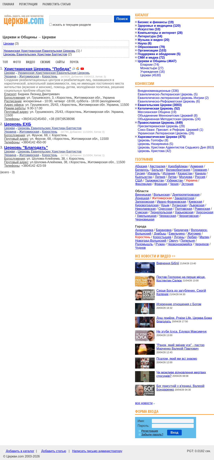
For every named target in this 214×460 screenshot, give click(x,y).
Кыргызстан (143, 177)
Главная (8, 4)
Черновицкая (144, 219)
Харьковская (184, 212)
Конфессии (144, 83)
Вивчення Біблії (167, 263)
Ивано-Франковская (171, 201)
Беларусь (142, 169)
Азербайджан (178, 166)
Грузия (140, 173)
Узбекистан (175, 180)
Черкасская (167, 216)
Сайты (60, 62)
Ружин (160, 244)
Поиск (122, 19)
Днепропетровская (185, 194)
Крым (165, 205)
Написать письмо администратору (97, 451)
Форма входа (146, 411)
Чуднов (140, 247)
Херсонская (204, 212)
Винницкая (143, 194)
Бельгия (157, 169)
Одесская (165, 208)
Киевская (195, 201)
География (144, 159)
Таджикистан (154, 180)
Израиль (153, 173)
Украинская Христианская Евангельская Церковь (39, 51)
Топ (5, 62)
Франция (160, 184)
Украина (10, 76)
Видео (30, 62)
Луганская (179, 205)
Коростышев (162, 237)
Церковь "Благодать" (26, 147)
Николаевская (145, 208)
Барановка (164, 230)
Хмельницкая (147, 216)
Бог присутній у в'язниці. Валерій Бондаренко (180, 387)
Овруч (173, 240)
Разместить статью (57, 4)
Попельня (188, 240)
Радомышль (144, 244)
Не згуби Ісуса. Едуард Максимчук (181, 331)
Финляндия (143, 184)
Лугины (179, 237)
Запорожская (144, 201)
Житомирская (29, 76)
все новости (144, 403)
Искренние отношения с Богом (178, 304)
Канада (200, 173)
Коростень (49, 76)
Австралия (157, 166)
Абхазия (141, 166)
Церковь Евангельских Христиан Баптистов (35, 54)
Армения (196, 166)
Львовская (196, 205)
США (138, 180)
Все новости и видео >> (155, 256)
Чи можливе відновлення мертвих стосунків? (181, 374)
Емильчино (177, 233)
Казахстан (185, 173)
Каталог (142, 15)
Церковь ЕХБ (17, 124)
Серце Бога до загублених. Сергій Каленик (181, 292)
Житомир (194, 233)
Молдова (185, 177)
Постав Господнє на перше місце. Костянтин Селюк (181, 278)
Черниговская (189, 216)
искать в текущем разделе (70, 24)
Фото (17, 62)
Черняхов (202, 244)
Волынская (162, 194)
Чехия (174, 184)
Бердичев (181, 230)
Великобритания (178, 169)
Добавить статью (53, 451)
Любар (192, 237)
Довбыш (160, 233)
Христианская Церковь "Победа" (37, 68)
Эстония (187, 184)
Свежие (45, 62)
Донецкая (142, 198)
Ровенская (202, 208)
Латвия (160, 177)
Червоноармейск (180, 244)
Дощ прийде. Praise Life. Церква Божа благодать (184, 319)
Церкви (8, 43)
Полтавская (183, 208)
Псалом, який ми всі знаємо (176, 358)
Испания (169, 173)
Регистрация (28, 4)
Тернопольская (161, 212)
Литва (172, 177)
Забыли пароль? (152, 434)
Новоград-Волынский (150, 240)
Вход (174, 432)
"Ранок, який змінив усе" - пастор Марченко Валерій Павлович (180, 346)
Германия (200, 169)
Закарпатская (184, 198)
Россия (200, 177)
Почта (74, 62)
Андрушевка (144, 230)
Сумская (141, 212)
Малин (204, 237)
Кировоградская (146, 205)
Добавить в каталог (20, 451)
